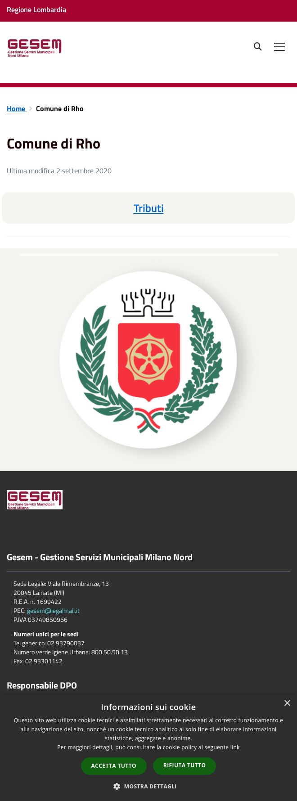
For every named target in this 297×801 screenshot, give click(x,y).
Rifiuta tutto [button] (184, 765)
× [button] (287, 703)
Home (17, 108)
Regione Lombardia (36, 9)
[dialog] (148, 747)
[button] (148, 786)
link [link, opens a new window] (235, 747)
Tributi (149, 208)
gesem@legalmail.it (53, 610)
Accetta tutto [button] (113, 766)
